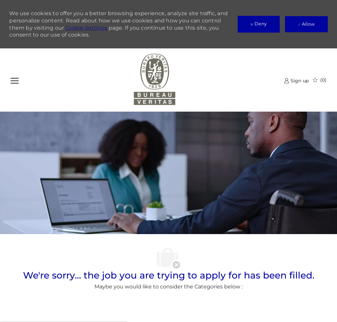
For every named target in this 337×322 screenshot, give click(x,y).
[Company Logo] (154, 80)
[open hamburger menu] (15, 80)
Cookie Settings (86, 28)
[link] (296, 80)
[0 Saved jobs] (319, 80)
